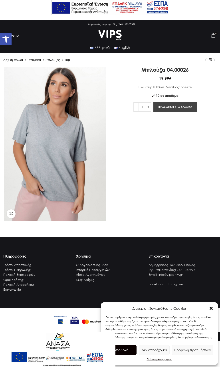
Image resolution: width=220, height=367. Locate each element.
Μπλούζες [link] (53, 60)
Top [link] (67, 60)
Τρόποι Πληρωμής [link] (17, 270)
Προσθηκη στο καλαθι (175, 107)
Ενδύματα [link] (35, 60)
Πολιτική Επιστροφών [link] (19, 274)
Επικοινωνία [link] (12, 289)
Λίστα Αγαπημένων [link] (90, 274)
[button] (211, 308)
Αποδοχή (121, 350)
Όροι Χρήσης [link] (13, 280)
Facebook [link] (156, 284)
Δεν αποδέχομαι (154, 350)
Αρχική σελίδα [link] (13, 60)
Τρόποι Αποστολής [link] (17, 265)
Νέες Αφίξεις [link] (85, 280)
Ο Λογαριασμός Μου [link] (92, 265)
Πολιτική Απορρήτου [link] (159, 359)
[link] (6, 39)
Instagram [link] (175, 284)
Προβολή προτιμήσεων (192, 350)
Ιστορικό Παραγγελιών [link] (93, 270)
